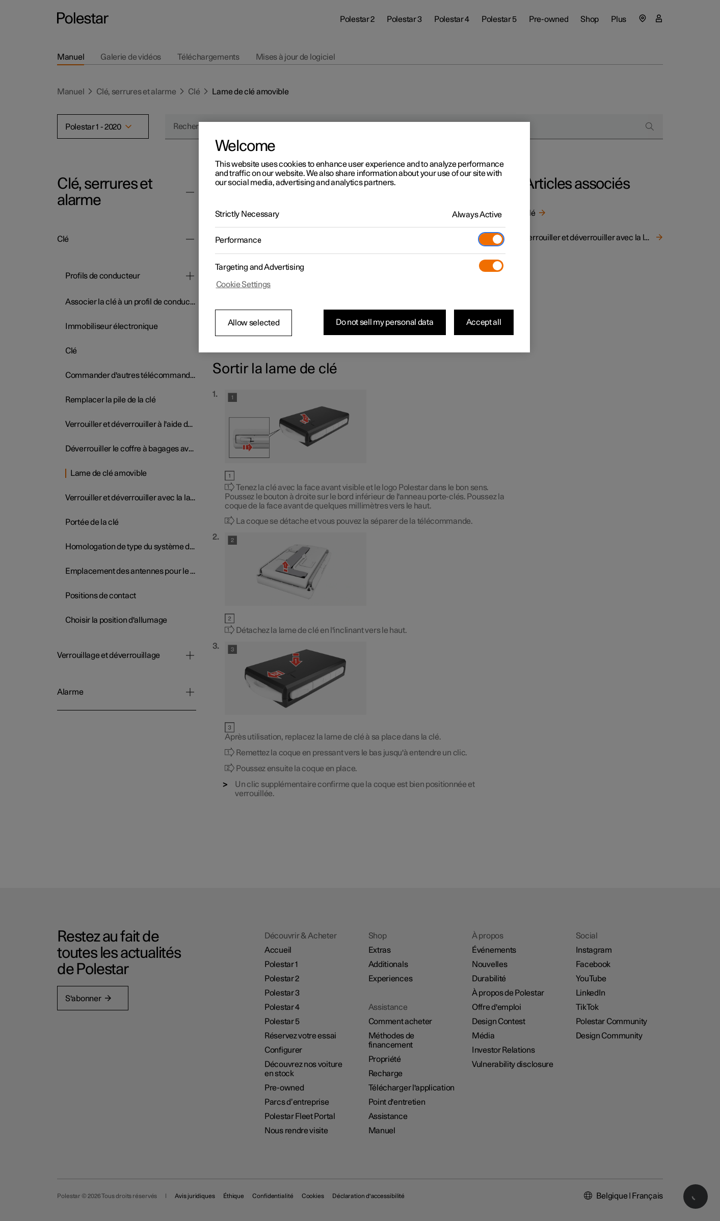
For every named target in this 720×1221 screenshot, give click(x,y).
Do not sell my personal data (385, 322)
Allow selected (254, 323)
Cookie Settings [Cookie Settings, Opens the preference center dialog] (243, 285)
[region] (364, 237)
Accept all (483, 322)
